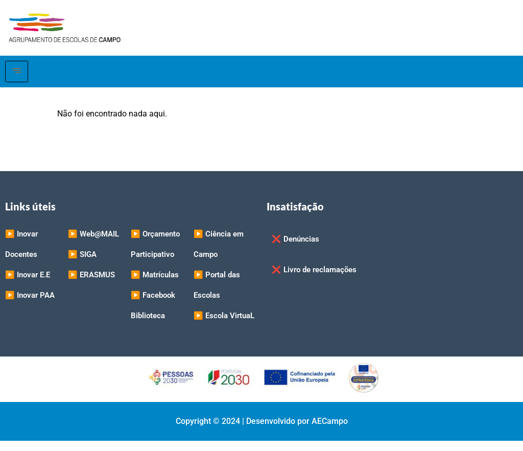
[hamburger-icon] (16, 71)
